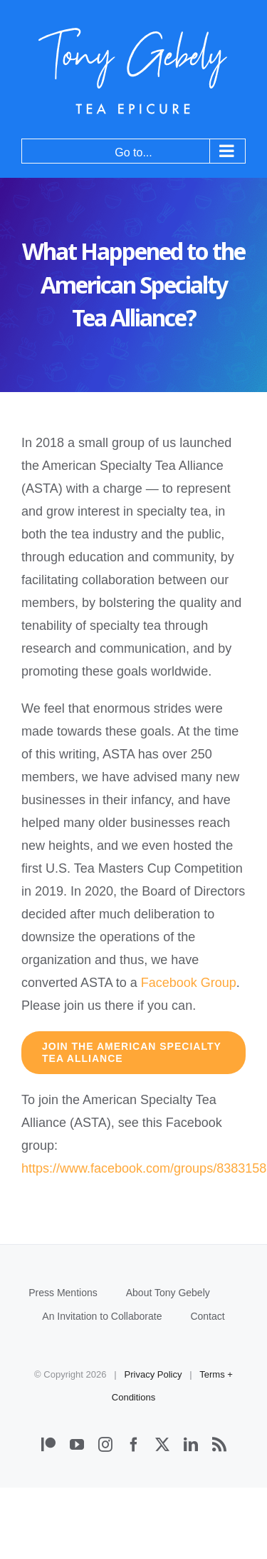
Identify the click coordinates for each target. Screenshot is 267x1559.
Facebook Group (188, 983)
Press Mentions (62, 1292)
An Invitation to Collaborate (102, 1316)
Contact (207, 1316)
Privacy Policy (153, 1374)
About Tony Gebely (168, 1292)
